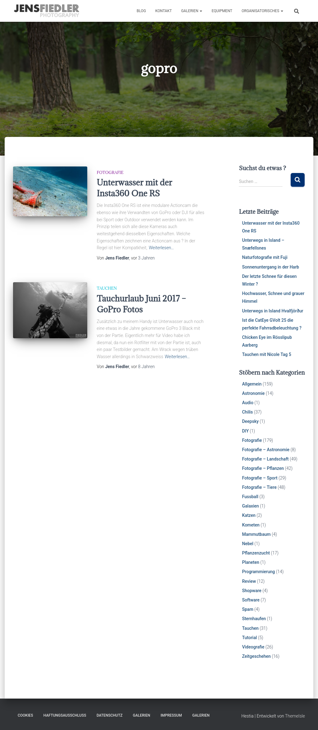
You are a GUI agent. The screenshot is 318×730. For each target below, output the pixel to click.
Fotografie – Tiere (259, 487)
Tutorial (249, 637)
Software (250, 599)
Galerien (191, 11)
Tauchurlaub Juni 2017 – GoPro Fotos (141, 304)
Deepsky (250, 421)
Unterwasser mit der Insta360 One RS (134, 188)
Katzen (248, 515)
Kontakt (163, 11)
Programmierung (258, 571)
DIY (245, 430)
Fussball (250, 496)
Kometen (250, 524)
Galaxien (250, 505)
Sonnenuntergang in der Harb (270, 266)
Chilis (247, 411)
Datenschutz (110, 715)
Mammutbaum (256, 534)
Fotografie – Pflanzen (263, 468)
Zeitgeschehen (256, 656)
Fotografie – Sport (259, 477)
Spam (247, 609)
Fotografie (110, 172)
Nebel (247, 543)
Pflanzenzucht (256, 552)
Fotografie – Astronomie (265, 449)
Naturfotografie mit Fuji (264, 257)
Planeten (250, 562)
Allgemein (251, 383)
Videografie (253, 646)
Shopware (251, 590)
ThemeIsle (295, 716)
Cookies (25, 715)
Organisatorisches (262, 11)
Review (249, 581)
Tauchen (107, 288)
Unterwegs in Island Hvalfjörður (272, 310)
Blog (141, 11)
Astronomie (253, 393)
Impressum (171, 715)
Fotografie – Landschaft (265, 458)
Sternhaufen (254, 618)
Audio (247, 402)
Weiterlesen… (161, 247)
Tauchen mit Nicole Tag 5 (266, 354)
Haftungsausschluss (64, 715)
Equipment (221, 11)
